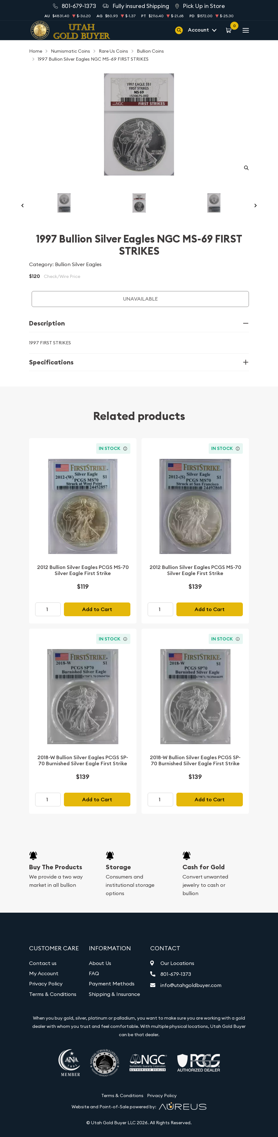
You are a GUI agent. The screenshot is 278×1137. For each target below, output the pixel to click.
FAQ (94, 973)
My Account (43, 973)
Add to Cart (97, 609)
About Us (100, 963)
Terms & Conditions (52, 994)
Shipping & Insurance (114, 994)
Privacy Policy (46, 983)
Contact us (43, 963)
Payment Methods (112, 983)
